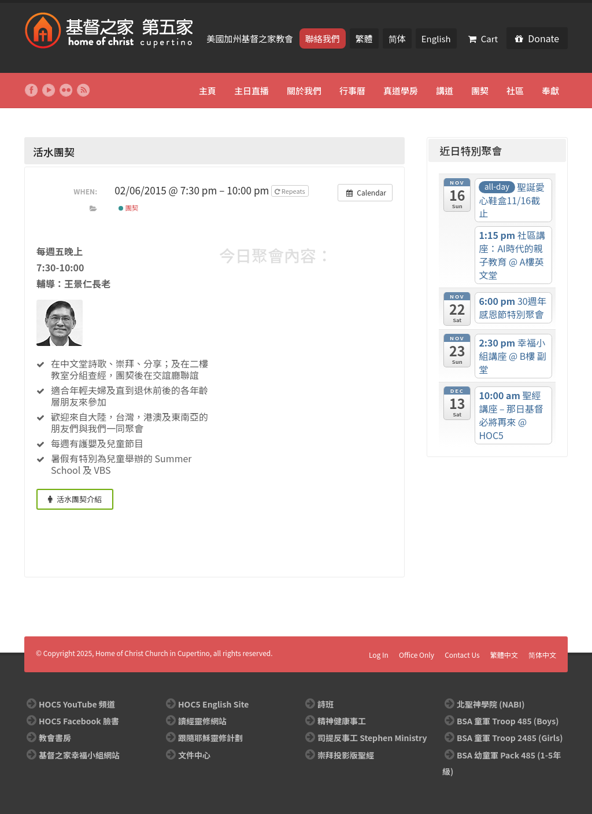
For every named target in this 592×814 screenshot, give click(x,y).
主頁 (207, 90)
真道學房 (400, 90)
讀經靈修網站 (202, 721)
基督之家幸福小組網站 (79, 755)
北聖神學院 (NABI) (490, 704)
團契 (480, 90)
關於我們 (304, 90)
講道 (444, 90)
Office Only (416, 655)
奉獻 (550, 90)
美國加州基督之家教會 (250, 38)
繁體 (364, 38)
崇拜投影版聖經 (345, 755)
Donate (537, 38)
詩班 (325, 704)
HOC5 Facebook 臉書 (79, 721)
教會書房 (55, 737)
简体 (397, 38)
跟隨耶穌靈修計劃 (210, 737)
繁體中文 (504, 655)
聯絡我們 (322, 38)
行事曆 (352, 90)
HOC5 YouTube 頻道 (77, 704)
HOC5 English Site (213, 704)
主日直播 (251, 90)
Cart (483, 38)
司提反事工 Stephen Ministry (372, 737)
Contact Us (462, 655)
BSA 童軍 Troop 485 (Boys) (507, 721)
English (436, 38)
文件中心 (194, 755)
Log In (378, 655)
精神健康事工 (341, 721)
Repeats (290, 191)
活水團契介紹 (75, 498)
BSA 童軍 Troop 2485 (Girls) (510, 737)
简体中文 (542, 655)
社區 (515, 90)
